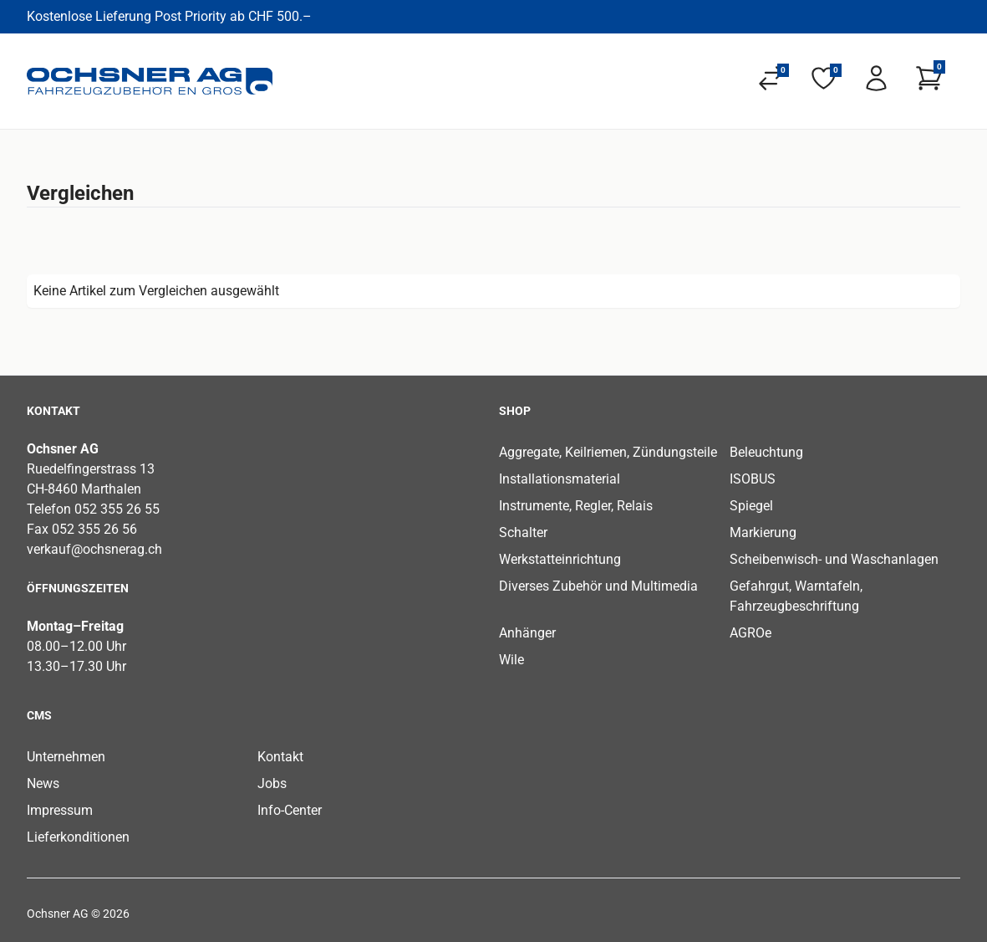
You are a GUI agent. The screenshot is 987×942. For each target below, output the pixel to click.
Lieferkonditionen (78, 837)
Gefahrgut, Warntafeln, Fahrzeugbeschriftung (796, 596)
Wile (511, 660)
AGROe (750, 633)
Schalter (523, 532)
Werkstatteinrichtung (560, 559)
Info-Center (289, 810)
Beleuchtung (766, 452)
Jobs (272, 783)
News (43, 783)
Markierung (763, 532)
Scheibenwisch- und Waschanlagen (834, 559)
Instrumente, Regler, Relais (576, 506)
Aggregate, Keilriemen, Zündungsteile (608, 452)
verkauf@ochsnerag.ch (94, 549)
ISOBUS (753, 479)
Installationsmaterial (559, 479)
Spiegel (751, 506)
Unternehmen (66, 757)
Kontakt (280, 757)
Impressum (60, 810)
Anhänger (527, 633)
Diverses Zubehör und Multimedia (598, 586)
